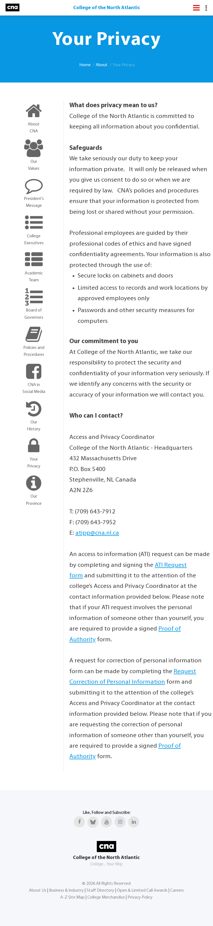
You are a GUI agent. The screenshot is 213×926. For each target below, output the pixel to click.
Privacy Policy (140, 897)
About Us (37, 890)
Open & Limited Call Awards (142, 890)
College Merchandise (106, 897)
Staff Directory (100, 890)
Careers (177, 890)
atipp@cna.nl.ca (97, 533)
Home (85, 65)
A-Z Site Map (72, 897)
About (102, 65)
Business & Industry (66, 890)
